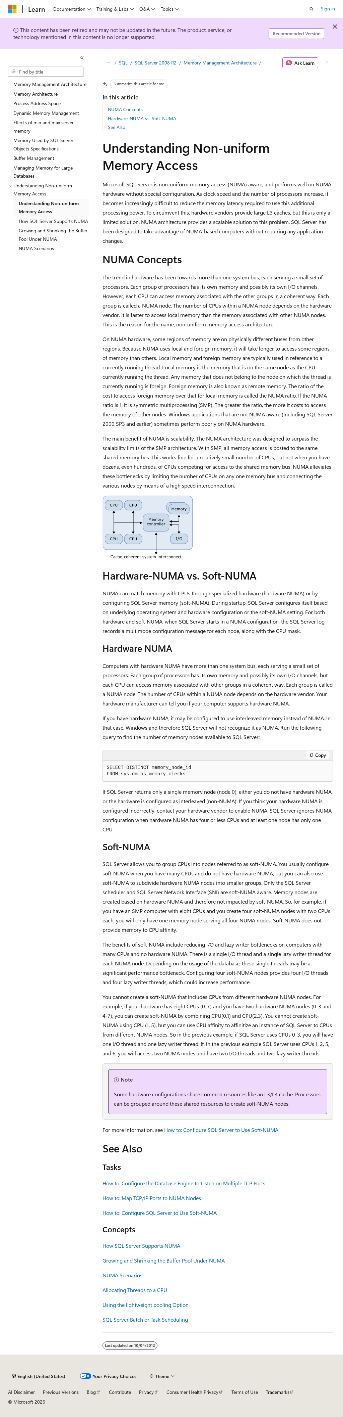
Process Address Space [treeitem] (37, 103)
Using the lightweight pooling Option (145, 1304)
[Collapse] (82, 58)
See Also (116, 127)
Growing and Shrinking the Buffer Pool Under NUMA (163, 1260)
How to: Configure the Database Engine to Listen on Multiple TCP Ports (183, 1183)
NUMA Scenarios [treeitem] (36, 248)
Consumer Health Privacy (192, 1392)
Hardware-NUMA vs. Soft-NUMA (142, 118)
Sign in (328, 8)
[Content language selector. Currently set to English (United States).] (38, 1376)
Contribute (120, 1392)
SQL (123, 62)
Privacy (146, 1392)
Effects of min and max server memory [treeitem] (43, 126)
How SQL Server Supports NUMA (141, 1245)
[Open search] (311, 9)
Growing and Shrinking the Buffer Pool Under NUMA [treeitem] (53, 234)
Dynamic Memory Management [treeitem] (46, 113)
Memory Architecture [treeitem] (35, 94)
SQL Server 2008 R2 (156, 62)
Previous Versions (61, 1392)
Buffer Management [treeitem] (33, 158)
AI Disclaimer (21, 1392)
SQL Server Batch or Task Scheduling (145, 1319)
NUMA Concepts (125, 109)
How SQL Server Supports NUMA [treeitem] (53, 221)
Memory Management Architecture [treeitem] (49, 84)
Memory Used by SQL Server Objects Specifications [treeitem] (43, 144)
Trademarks (277, 1392)
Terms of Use (244, 1392)
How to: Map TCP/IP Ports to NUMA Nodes (151, 1197)
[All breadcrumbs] (108, 62)
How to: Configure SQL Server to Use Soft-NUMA (221, 1129)
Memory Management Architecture (220, 62)
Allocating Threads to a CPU (134, 1289)
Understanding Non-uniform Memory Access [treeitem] (49, 207)
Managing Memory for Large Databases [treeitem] (43, 172)
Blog (91, 1392)
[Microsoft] (12, 9)
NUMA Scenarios (122, 1275)
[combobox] (46, 71)
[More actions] (327, 62)
